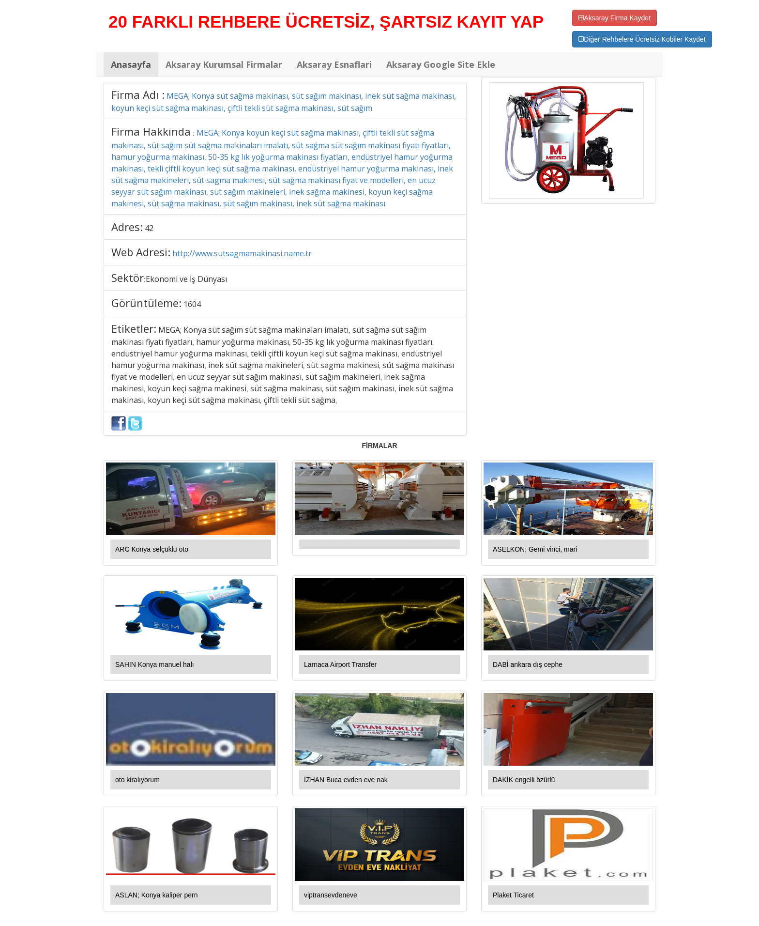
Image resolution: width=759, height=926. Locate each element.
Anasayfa (131, 64)
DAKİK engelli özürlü (524, 780)
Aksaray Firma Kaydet (614, 18)
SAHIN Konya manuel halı (154, 664)
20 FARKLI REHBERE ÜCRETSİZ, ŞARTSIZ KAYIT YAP (326, 21)
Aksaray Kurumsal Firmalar (224, 64)
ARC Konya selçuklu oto (151, 549)
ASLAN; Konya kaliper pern (156, 895)
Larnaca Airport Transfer (340, 664)
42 (149, 228)
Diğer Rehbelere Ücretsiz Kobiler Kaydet (641, 39)
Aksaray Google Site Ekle (440, 64)
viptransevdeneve (330, 895)
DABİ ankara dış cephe (527, 664)
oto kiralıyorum (137, 780)
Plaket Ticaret (513, 895)
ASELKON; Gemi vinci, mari (535, 549)
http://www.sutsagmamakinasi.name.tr (242, 253)
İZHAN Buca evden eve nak (346, 780)
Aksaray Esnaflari (334, 64)
